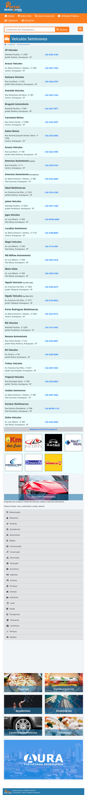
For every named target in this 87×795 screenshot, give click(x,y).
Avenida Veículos (14, 90)
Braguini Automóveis (17, 104)
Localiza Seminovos (16, 228)
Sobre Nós (24, 15)
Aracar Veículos (13, 63)
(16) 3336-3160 (51, 54)
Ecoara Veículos (13, 147)
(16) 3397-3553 (51, 368)
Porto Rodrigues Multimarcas (21, 309)
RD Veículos (11, 322)
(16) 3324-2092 (51, 422)
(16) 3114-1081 (51, 246)
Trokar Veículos (13, 363)
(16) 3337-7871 (51, 108)
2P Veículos (11, 50)
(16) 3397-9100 (51, 273)
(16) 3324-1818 (51, 260)
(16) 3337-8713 (51, 314)
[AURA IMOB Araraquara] (43, 759)
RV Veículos (11, 349)
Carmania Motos (14, 117)
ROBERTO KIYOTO (29, 790)
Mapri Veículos (13, 241)
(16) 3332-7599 (51, 152)
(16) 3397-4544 (51, 395)
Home (9, 15)
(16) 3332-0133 (51, 165)
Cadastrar (11, 20)
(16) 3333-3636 (51, 135)
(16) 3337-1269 (51, 206)
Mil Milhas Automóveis (18, 255)
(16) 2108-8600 (51, 233)
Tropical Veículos (14, 376)
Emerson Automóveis (17, 160)
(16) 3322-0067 (51, 341)
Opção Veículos (13, 282)
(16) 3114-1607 (51, 327)
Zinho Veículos (13, 417)
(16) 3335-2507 (51, 122)
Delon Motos (12, 131)
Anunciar (28, 20)
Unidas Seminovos (15, 390)
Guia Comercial (44, 15)
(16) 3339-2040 (51, 354)
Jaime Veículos (13, 201)
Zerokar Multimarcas (17, 403)
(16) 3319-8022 (51, 300)
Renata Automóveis (16, 336)
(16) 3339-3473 (51, 287)
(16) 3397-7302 (51, 68)
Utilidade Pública (68, 15)
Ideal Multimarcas (15, 187)
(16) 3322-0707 (51, 81)
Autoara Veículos (14, 77)
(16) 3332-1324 (51, 95)
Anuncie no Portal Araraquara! (43, 429)
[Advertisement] (53, 7)
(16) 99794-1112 (52, 408)
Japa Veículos (12, 214)
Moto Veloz (11, 268)
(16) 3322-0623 (51, 381)
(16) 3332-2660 (51, 179)
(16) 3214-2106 (51, 192)
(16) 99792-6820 (52, 219)
